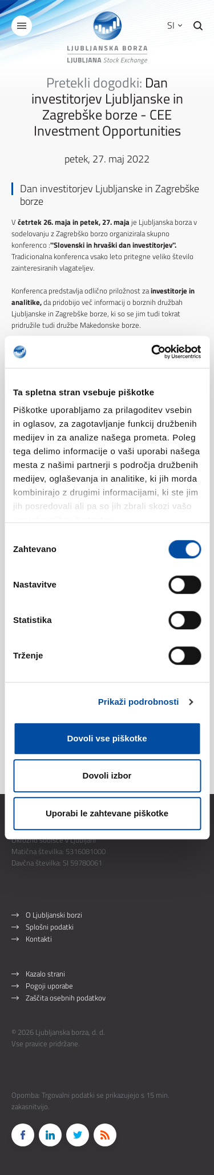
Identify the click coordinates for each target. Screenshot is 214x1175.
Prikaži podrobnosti (138, 701)
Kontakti (39, 938)
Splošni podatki (50, 926)
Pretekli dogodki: (94, 82)
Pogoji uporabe (49, 985)
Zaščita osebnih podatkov (66, 997)
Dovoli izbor (107, 775)
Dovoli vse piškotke (107, 738)
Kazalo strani (45, 973)
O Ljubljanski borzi (54, 914)
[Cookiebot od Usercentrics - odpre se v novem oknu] (152, 351)
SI (174, 25)
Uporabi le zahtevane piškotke (107, 813)
